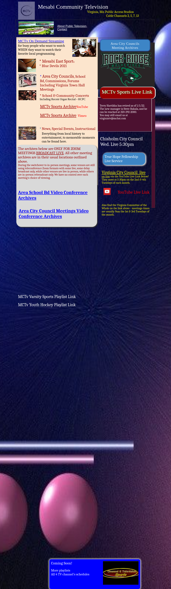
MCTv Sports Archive (58, 115)
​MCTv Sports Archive (58, 106)
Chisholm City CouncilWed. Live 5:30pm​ (121, 141)
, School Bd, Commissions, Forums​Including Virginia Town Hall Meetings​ (63, 83)
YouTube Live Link (134, 192)
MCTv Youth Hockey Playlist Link (47, 304)
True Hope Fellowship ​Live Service (121, 159)
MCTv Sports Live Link (127, 92)
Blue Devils (50, 66)
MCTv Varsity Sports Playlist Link (47, 296)
